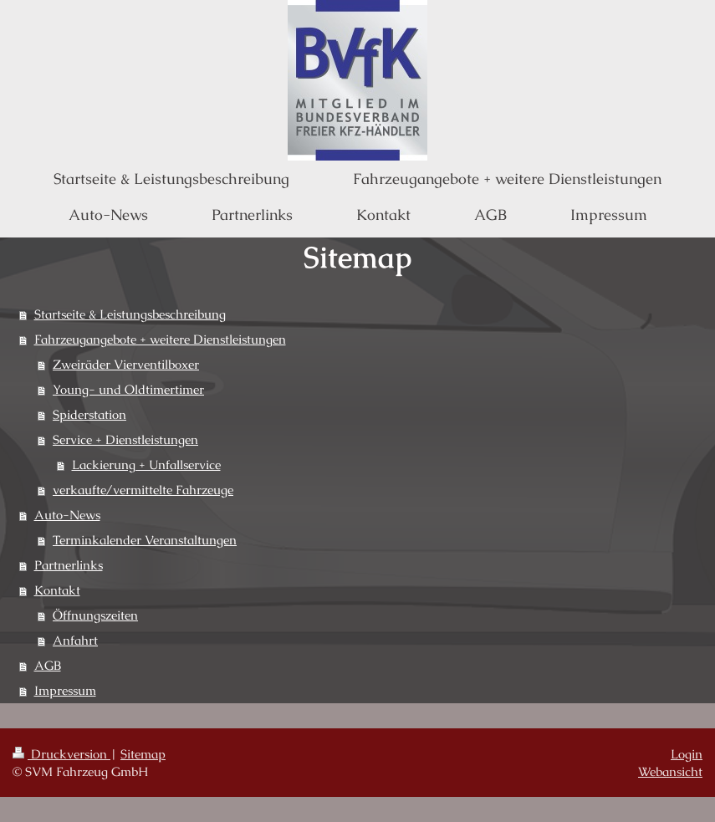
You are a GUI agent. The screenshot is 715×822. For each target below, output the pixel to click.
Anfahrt (75, 640)
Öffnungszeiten (95, 615)
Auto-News (67, 515)
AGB (47, 665)
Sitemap (143, 754)
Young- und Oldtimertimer (128, 389)
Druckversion (61, 754)
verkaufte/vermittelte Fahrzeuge (143, 490)
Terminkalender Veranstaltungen (145, 540)
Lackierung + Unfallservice (146, 464)
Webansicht (670, 771)
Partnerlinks (68, 565)
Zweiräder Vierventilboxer (126, 364)
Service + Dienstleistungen (125, 439)
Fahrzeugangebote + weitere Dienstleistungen (160, 339)
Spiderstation (89, 414)
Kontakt (57, 590)
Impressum (65, 690)
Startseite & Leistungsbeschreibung (130, 314)
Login (686, 754)
